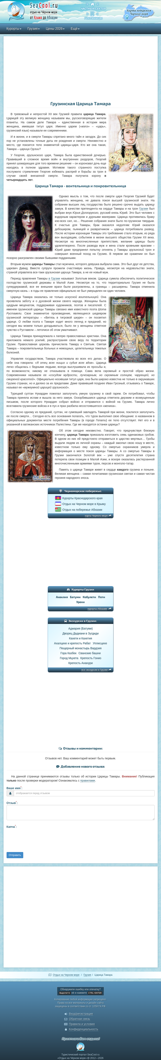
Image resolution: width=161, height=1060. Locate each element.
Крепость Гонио (90, 658)
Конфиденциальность (83, 1029)
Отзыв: (12, 802)
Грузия (34, 28)
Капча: (12, 826)
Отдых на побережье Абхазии (82, 509)
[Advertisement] (81, 69)
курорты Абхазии (97, 608)
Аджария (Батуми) (80, 628)
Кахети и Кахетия (80, 638)
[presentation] (38, 840)
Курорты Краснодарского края (82, 498)
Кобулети (89, 597)
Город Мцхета (69, 658)
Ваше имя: (14, 788)
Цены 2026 (55, 28)
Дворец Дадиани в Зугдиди (81, 633)
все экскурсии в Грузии (94, 669)
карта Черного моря (96, 515)
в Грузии (54, 278)
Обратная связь (79, 1019)
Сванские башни (89, 653)
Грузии (143, 208)
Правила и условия (82, 1024)
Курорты (14, 28)
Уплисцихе (100, 643)
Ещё (75, 28)
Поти (101, 597)
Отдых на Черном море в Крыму (83, 504)
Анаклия (62, 597)
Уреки (80, 602)
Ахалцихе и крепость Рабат (72, 643)
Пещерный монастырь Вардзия (80, 648)
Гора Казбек (68, 653)
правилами (87, 780)
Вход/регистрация (81, 1013)
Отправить (15, 855)
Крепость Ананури (80, 663)
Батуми (75, 597)
